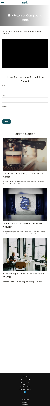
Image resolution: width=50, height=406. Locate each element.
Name (4, 85)
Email (3, 96)
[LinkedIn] (25, 392)
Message (4, 106)
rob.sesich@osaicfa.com (25, 389)
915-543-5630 (26, 380)
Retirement (25, 402)
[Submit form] (6, 121)
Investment (25, 404)
